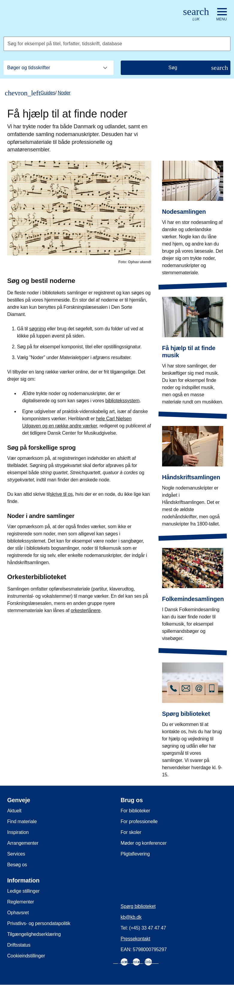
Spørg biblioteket (138, 906)
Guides (47, 92)
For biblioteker (135, 810)
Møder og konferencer (144, 843)
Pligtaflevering (135, 853)
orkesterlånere (85, 610)
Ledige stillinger (23, 891)
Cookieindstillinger (26, 955)
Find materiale (22, 821)
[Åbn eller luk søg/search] (196, 14)
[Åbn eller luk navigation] (221, 14)
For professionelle (139, 821)
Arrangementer (22, 843)
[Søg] (176, 68)
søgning (37, 328)
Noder (64, 92)
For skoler (131, 832)
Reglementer (20, 901)
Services (16, 853)
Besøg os (17, 864)
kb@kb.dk (131, 917)
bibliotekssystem (122, 400)
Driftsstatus (19, 945)
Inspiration (18, 832)
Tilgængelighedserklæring (34, 934)
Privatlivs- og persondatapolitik (38, 923)
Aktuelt (14, 810)
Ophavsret (18, 912)
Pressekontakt (135, 938)
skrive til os (61, 494)
